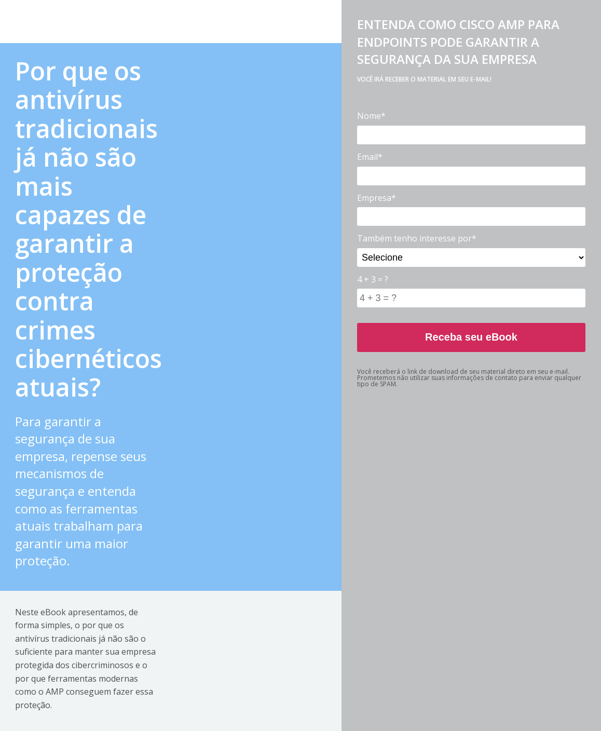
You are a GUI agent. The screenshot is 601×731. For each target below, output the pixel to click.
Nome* (371, 115)
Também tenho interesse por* (416, 238)
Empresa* (376, 198)
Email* (370, 157)
